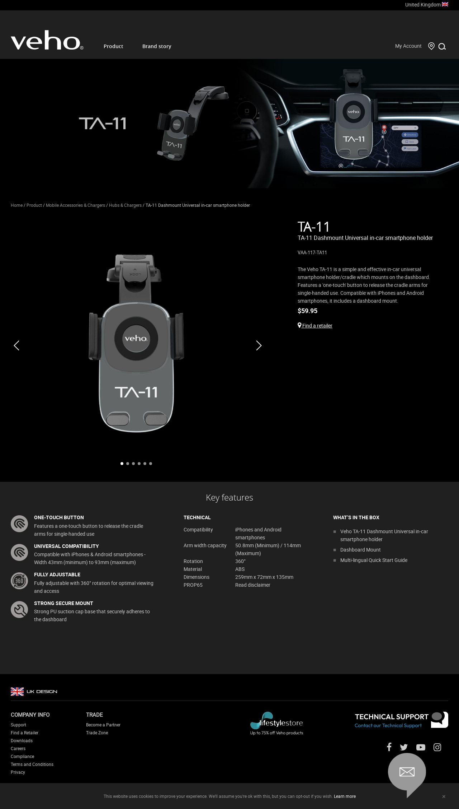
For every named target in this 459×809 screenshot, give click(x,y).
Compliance (22, 756)
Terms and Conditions (32, 764)
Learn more (345, 796)
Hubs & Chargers (125, 205)
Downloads (22, 740)
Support (18, 724)
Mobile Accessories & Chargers (75, 205)
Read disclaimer (252, 584)
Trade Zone (97, 732)
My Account (408, 45)
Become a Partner (103, 724)
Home (17, 205)
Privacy (18, 772)
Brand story (156, 46)
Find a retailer (315, 325)
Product (113, 46)
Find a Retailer (24, 732)
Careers (18, 748)
